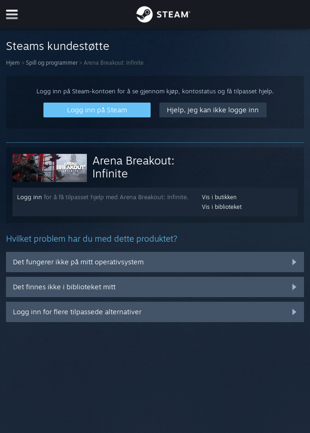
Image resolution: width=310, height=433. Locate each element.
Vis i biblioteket (222, 206)
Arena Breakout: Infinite (133, 166)
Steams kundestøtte (57, 46)
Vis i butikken (219, 197)
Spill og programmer (52, 62)
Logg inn (29, 197)
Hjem (13, 62)
